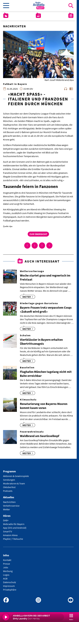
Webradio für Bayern (13, 524)
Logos (6, 574)
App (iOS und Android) (14, 527)
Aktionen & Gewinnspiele (16, 476)
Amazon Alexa (10, 535)
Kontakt (7, 560)
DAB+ (6, 520)
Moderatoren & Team (14, 483)
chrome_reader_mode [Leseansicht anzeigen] (71, 89)
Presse (6, 563)
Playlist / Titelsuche (13, 538)
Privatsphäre (9, 589)
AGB (5, 578)
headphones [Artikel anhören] (65, 89)
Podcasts (7, 490)
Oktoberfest (9, 487)
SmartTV (7, 531)
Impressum (9, 585)
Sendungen (9, 479)
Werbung (8, 571)
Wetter (6, 509)
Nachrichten (9, 501)
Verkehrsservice (11, 505)
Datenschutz (9, 582)
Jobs (5, 567)
